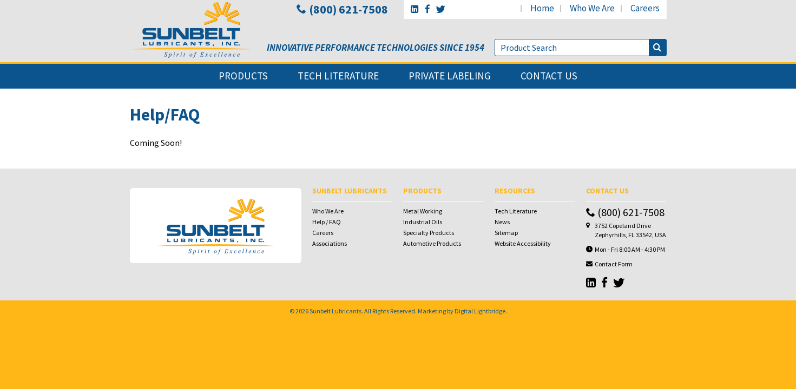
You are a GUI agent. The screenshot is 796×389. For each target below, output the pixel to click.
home (542, 8)
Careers (322, 233)
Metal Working (422, 211)
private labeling (450, 76)
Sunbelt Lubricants (335, 311)
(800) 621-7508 (342, 9)
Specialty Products (428, 233)
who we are (592, 8)
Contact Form (614, 264)
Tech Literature (516, 211)
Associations (329, 243)
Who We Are (328, 211)
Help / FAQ (326, 222)
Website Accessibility (523, 243)
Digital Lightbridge (480, 311)
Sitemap (506, 233)
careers (645, 8)
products (243, 76)
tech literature (338, 76)
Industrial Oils (422, 222)
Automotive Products (432, 243)
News (502, 222)
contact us (549, 76)
